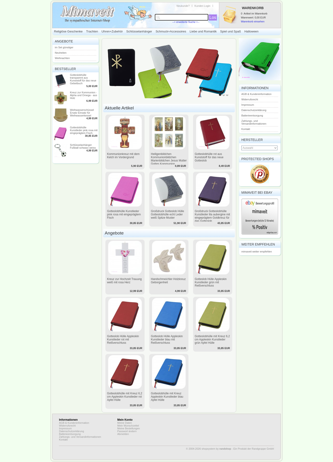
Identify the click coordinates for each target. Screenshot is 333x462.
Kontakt (245, 129)
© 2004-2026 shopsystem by (208, 448)
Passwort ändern (127, 431)
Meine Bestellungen (128, 428)
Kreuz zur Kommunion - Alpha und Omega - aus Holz (83, 95)
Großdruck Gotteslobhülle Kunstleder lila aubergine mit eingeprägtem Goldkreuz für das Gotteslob (212, 216)
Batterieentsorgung (252, 115)
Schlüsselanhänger (139, 31)
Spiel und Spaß (230, 31)
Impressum (247, 104)
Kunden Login (202, 5)
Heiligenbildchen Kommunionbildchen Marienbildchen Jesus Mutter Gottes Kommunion (169, 158)
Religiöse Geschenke (68, 31)
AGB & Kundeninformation (256, 94)
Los (212, 17)
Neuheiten (60, 52)
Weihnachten (62, 58)
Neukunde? (183, 5)
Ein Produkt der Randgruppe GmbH (253, 448)
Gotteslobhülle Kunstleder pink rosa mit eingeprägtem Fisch (83, 130)
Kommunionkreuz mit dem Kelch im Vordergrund (123, 155)
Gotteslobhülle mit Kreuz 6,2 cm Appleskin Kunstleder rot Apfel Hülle (124, 397)
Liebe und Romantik (203, 31)
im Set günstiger (64, 47)
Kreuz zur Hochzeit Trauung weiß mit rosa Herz (124, 280)
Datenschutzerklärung (253, 110)
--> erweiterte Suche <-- (185, 22)
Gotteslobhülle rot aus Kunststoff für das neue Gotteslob (209, 157)
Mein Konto (124, 419)
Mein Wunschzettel (128, 425)
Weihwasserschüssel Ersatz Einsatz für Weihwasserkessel (82, 112)
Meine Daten (124, 422)
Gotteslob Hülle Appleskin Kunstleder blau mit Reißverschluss (167, 339)
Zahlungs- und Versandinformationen (253, 122)
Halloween (251, 31)
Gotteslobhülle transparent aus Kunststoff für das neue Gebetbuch (83, 79)
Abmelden (123, 434)
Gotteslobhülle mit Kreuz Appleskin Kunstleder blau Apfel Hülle (167, 397)
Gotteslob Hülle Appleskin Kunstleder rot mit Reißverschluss (123, 339)
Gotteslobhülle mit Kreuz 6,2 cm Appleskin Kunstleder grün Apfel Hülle (212, 339)
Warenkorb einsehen (252, 21)
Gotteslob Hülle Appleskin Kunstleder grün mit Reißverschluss (211, 282)
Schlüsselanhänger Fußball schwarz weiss (83, 146)
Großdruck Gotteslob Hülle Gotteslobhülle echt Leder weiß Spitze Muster (167, 214)
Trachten (92, 31)
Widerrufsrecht (249, 99)
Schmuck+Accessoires (171, 31)
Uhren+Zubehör (112, 31)
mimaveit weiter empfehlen (256, 251)
